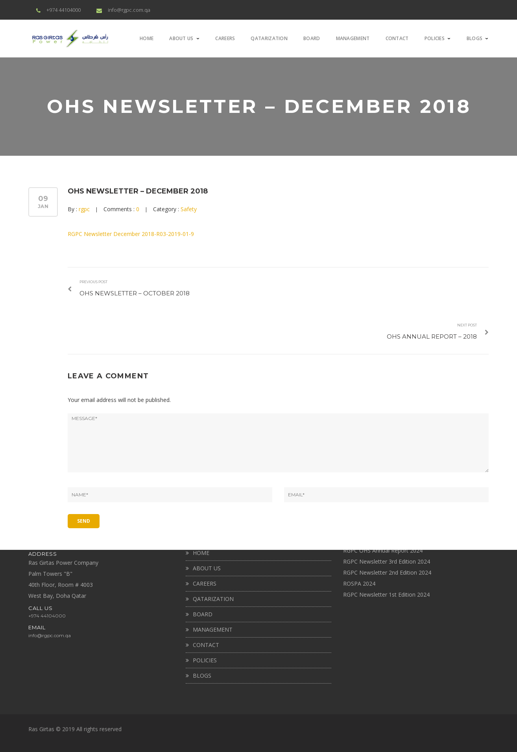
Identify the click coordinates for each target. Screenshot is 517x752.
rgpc (84, 209)
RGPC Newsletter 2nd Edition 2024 (387, 572)
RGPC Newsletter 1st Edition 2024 (386, 594)
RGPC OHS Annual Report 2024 (383, 550)
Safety (189, 209)
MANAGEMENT (213, 629)
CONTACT (206, 645)
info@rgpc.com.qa (129, 9)
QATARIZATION (213, 599)
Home (201, 553)
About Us (207, 568)
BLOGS (202, 675)
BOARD (202, 614)
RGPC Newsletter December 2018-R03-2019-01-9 (131, 234)
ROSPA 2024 (359, 583)
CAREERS (204, 583)
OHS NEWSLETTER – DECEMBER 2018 (138, 191)
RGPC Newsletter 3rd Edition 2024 (386, 561)
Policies (205, 660)
